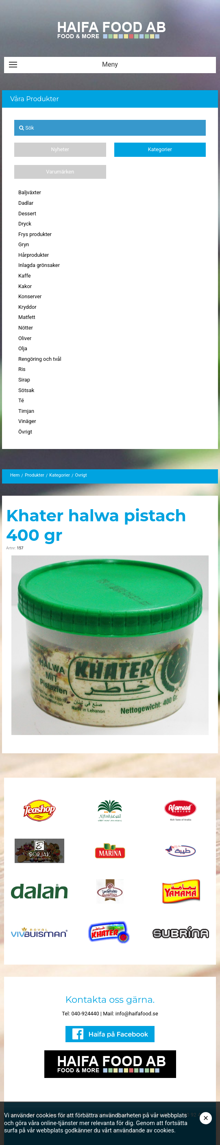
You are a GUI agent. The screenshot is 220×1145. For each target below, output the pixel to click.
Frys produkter (35, 234)
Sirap (24, 380)
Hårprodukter (33, 255)
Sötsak (26, 390)
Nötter (25, 328)
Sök (26, 128)
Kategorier (160, 149)
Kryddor (27, 307)
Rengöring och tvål (39, 359)
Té (21, 400)
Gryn (23, 244)
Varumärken (60, 172)
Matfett (26, 317)
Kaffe (24, 276)
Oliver (24, 338)
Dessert (27, 213)
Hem (15, 475)
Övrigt (25, 432)
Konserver (29, 296)
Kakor (25, 286)
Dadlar (25, 203)
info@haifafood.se (136, 1014)
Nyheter (60, 149)
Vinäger (27, 421)
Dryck (24, 224)
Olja (22, 348)
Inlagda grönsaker (39, 265)
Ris (22, 369)
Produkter (34, 475)
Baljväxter (29, 192)
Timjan (26, 411)
